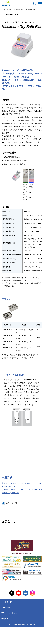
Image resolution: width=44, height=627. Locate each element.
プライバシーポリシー (10, 613)
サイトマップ (6, 602)
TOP (3, 9)
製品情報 (9, 9)
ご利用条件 (5, 607)
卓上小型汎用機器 (18, 9)
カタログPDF (11, 503)
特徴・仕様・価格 (12, 14)
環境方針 (4, 618)
